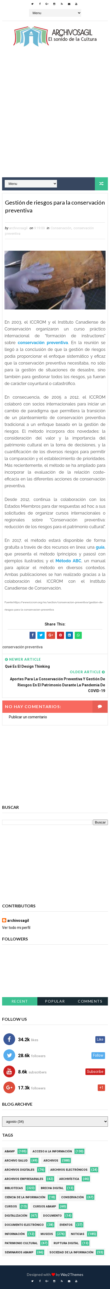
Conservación (61, 228)
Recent (19, 1001)
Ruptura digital (66, 1243)
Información (15, 1234)
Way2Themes (72, 1274)
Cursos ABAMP (44, 1206)
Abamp (10, 1151)
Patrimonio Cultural (21, 1243)
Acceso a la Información (52, 1151)
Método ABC (68, 560)
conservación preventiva (43, 342)
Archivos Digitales (19, 1170)
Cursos (11, 1206)
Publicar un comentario (28, 717)
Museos (46, 1234)
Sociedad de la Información (71, 1252)
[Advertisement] (55, 117)
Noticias (77, 1234)
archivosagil (18, 920)
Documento (52, 1215)
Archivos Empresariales (24, 1179)
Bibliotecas (14, 1188)
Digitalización (16, 1215)
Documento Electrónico (24, 1225)
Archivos (51, 1160)
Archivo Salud (16, 1160)
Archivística (69, 1179)
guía (100, 547)
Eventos (66, 1225)
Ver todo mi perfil (16, 928)
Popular (55, 1001)
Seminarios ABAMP (19, 1252)
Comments (90, 1001)
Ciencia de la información (25, 1197)
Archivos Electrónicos (69, 1170)
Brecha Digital (52, 1188)
